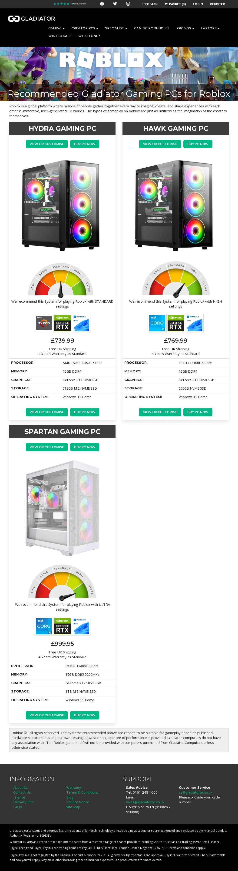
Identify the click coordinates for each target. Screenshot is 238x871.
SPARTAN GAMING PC (62, 431)
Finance (19, 797)
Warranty (73, 787)
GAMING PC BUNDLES (151, 28)
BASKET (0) (175, 4)
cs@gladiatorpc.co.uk (195, 792)
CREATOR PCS (85, 28)
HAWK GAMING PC (175, 128)
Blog (69, 797)
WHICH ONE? (89, 36)
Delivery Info (23, 802)
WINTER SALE (59, 36)
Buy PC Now (84, 144)
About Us (20, 787)
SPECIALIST (116, 28)
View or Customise (47, 144)
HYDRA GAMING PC (62, 128)
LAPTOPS (210, 28)
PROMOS (185, 28)
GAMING (56, 28)
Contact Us (22, 792)
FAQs (17, 807)
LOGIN (198, 4)
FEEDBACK (150, 4)
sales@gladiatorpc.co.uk (145, 802)
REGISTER (217, 4)
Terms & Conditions (82, 792)
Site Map (73, 807)
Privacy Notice (77, 802)
